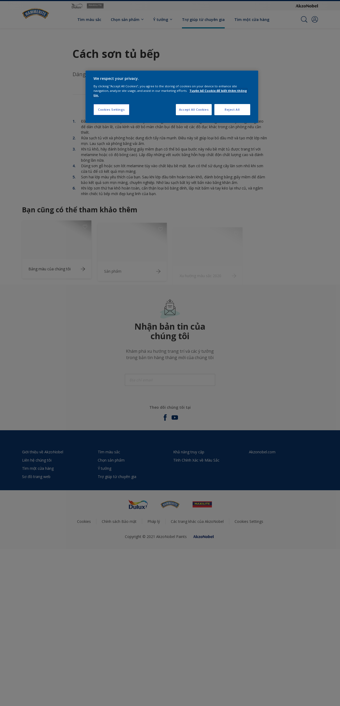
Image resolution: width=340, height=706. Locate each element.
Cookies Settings (111, 109)
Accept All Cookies (194, 109)
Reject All (232, 109)
